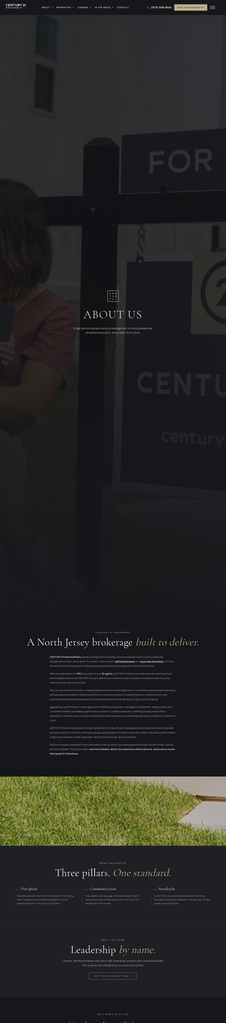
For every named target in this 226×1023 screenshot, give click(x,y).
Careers (82, 7)
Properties (63, 7)
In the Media (103, 7)
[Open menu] (213, 7)
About (46, 7)
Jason (53, 707)
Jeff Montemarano (125, 661)
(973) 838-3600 (161, 7)
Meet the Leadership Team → (113, 976)
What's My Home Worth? (190, 7)
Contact (123, 7)
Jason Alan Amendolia (151, 661)
